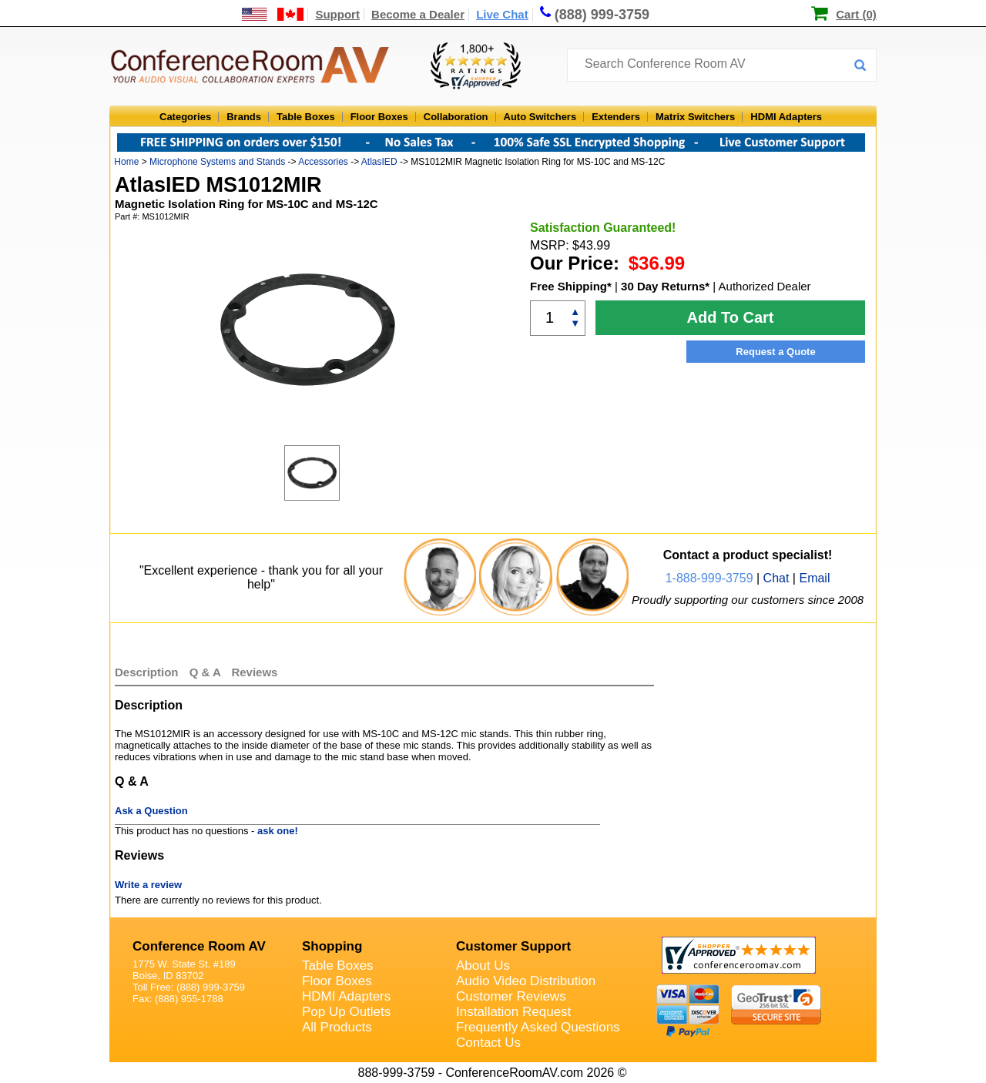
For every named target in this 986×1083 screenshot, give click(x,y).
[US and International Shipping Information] (273, 14)
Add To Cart (730, 317)
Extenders (616, 116)
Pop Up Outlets (346, 1011)
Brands (243, 116)
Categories (185, 116)
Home (126, 161)
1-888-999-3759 (709, 578)
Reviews (254, 672)
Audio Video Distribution (525, 981)
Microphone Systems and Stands (217, 161)
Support (337, 14)
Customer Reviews (511, 996)
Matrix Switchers (695, 116)
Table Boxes (306, 116)
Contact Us (488, 1042)
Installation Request (513, 1011)
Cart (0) (856, 14)
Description (147, 672)
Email (814, 578)
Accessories (323, 161)
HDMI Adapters (786, 116)
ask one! (277, 831)
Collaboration (456, 116)
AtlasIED (379, 161)
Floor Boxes (379, 116)
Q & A (206, 672)
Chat (776, 578)
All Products (337, 1027)
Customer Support (513, 946)
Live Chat (502, 14)
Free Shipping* (571, 286)
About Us (483, 965)
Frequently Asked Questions (538, 1027)
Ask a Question (151, 810)
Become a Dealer (417, 14)
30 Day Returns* (665, 286)
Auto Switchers (540, 116)
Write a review (148, 884)
